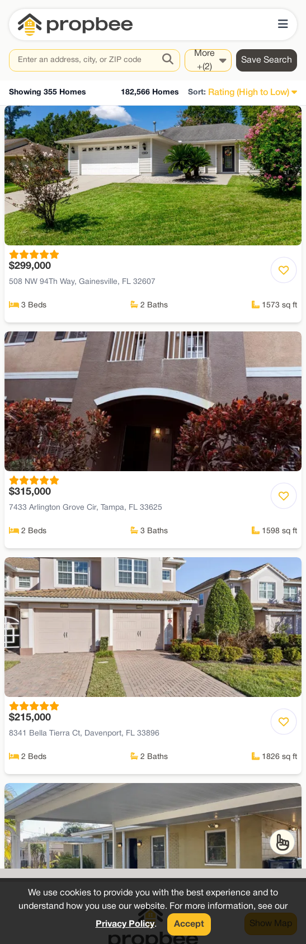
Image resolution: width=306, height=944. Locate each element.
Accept (189, 924)
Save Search (266, 60)
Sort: (197, 92)
